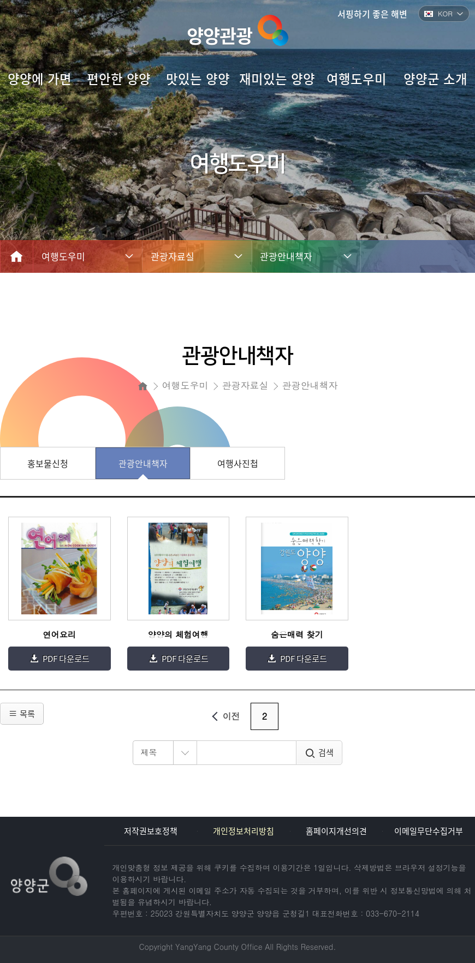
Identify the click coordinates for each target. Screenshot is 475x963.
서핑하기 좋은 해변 (372, 13)
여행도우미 (63, 256)
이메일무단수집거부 (428, 831)
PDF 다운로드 (66, 659)
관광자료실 (172, 256)
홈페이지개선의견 (336, 831)
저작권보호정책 (150, 831)
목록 (22, 713)
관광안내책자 (286, 256)
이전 (224, 716)
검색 (326, 752)
